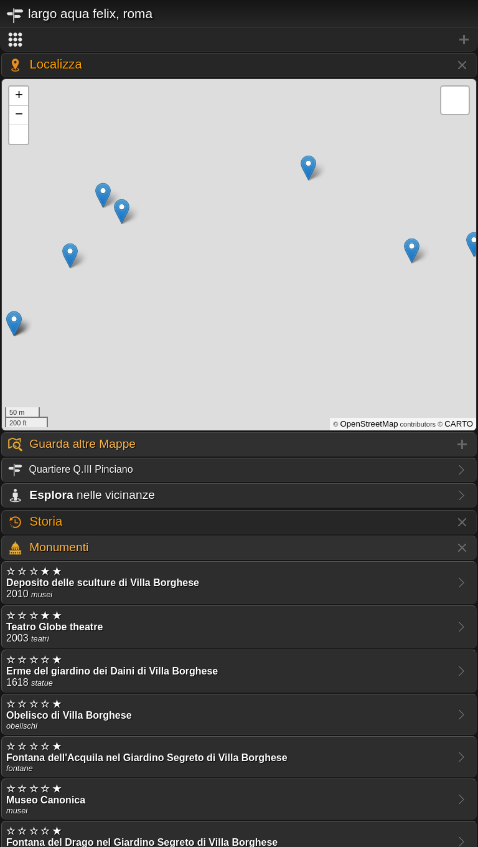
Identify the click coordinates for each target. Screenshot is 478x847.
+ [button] (19, 96)
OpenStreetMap (369, 423)
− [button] (19, 115)
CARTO (458, 423)
